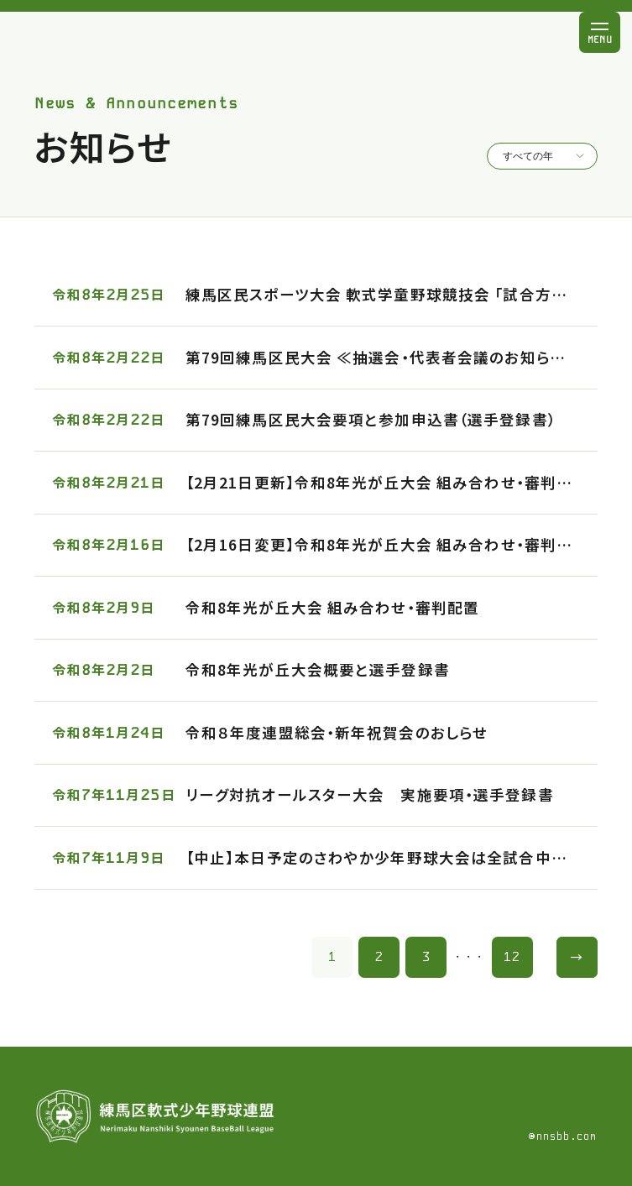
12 (512, 956)
